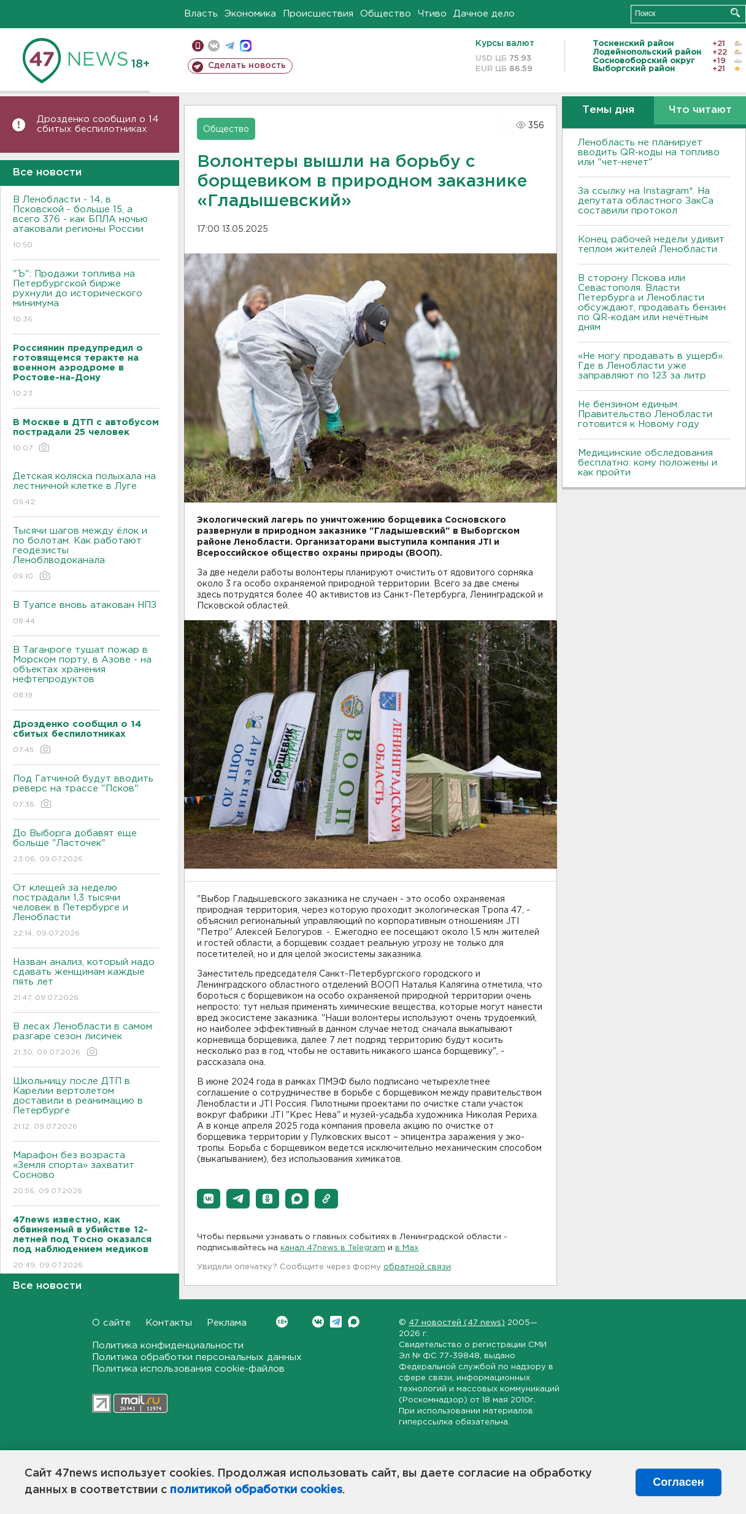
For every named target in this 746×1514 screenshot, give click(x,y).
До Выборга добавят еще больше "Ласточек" (86, 846)
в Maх (406, 1248)
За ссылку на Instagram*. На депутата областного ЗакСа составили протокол (645, 201)
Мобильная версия (198, 46)
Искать (735, 12)
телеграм (230, 46)
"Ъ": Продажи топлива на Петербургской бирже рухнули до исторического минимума (86, 297)
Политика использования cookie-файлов (188, 1369)
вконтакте (214, 46)
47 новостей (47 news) (457, 1323)
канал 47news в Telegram (332, 1248)
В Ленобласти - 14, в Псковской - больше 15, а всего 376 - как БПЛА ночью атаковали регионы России (86, 223)
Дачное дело (484, 14)
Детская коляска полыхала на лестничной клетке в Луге (86, 489)
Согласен (678, 1482)
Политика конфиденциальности (168, 1346)
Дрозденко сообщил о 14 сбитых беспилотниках (98, 124)
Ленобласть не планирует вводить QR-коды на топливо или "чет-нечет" (649, 152)
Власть (201, 14)
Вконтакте (282, 1322)
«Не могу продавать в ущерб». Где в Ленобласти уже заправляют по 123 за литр (651, 366)
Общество (385, 14)
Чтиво (432, 14)
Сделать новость (247, 65)
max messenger (246, 46)
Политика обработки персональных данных (197, 1357)
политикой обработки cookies (256, 1490)
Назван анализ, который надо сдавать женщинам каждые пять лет (86, 980)
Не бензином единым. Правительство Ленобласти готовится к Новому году (645, 414)
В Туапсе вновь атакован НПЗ (86, 613)
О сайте (111, 1323)
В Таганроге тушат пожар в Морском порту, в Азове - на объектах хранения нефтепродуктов (86, 673)
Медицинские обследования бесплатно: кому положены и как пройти (647, 463)
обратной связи (417, 1267)
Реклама (227, 1323)
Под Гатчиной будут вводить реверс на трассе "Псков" (86, 792)
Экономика (250, 14)
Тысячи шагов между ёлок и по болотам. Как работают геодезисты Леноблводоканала (86, 554)
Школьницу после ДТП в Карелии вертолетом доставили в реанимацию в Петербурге (86, 1104)
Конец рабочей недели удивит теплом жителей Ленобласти (651, 244)
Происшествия (318, 14)
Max (354, 1322)
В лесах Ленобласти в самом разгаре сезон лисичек (86, 1040)
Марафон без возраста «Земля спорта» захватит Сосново (86, 1173)
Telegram (336, 1322)
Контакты (168, 1323)
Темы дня (608, 110)
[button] (208, 1199)
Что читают (700, 110)
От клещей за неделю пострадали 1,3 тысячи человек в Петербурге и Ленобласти (86, 911)
